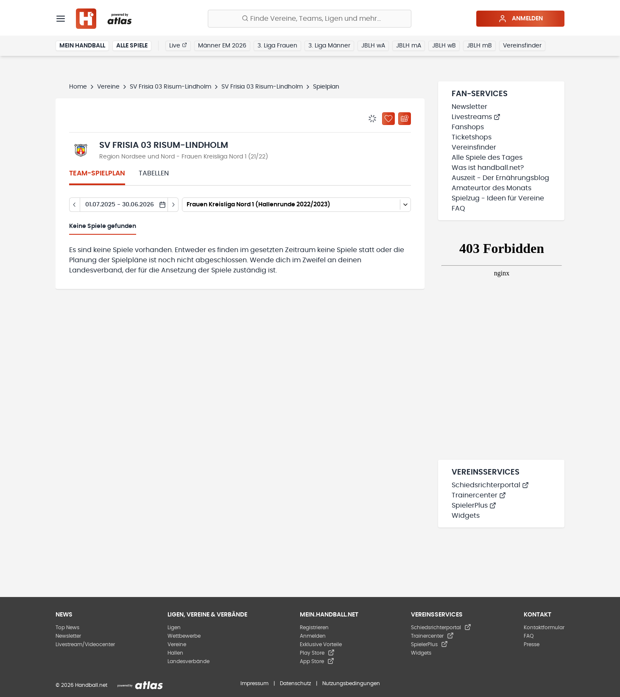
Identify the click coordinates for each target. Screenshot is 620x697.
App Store (317, 661)
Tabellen (154, 173)
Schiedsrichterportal (490, 485)
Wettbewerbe (184, 636)
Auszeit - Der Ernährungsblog (500, 178)
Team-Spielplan (97, 173)
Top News (67, 627)
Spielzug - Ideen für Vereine (498, 198)
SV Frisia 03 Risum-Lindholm (170, 87)
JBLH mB (479, 46)
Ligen (174, 627)
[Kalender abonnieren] (404, 118)
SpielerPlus (474, 505)
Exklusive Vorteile (321, 644)
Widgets (466, 515)
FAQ (458, 208)
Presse (531, 644)
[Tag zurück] (74, 204)
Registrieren (314, 627)
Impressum (254, 683)
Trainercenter (479, 495)
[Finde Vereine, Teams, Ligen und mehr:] (309, 19)
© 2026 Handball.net (81, 685)
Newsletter (469, 106)
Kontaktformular (544, 627)
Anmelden (520, 18)
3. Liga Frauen (277, 46)
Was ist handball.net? (488, 167)
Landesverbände (188, 661)
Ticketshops (472, 137)
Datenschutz (295, 683)
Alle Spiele (132, 46)
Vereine (108, 87)
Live (178, 45)
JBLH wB (444, 46)
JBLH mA (408, 46)
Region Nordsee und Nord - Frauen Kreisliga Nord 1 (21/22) (183, 157)
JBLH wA (373, 46)
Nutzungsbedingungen (351, 683)
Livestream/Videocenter (85, 644)
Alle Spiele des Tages (487, 157)
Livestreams (476, 117)
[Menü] (61, 18)
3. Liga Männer (329, 46)
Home (78, 87)
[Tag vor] (173, 204)
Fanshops (468, 127)
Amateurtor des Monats (491, 188)
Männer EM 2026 (222, 46)
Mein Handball (82, 46)
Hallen (175, 652)
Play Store (317, 652)
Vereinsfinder (522, 46)
